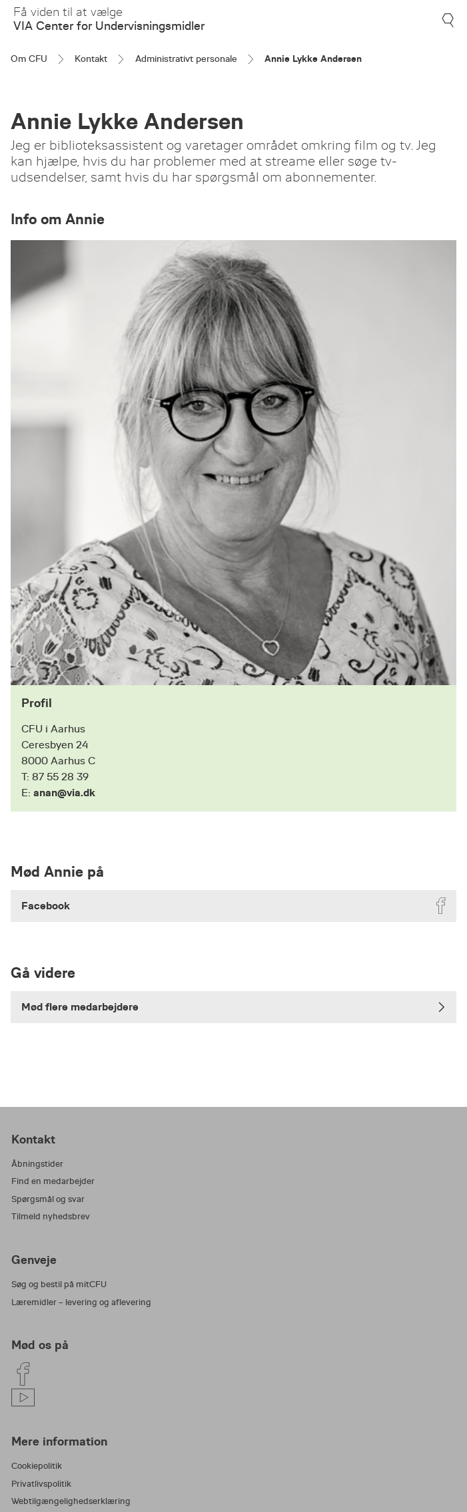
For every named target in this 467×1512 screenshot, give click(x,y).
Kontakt (91, 58)
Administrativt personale (186, 58)
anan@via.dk (64, 792)
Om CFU (29, 58)
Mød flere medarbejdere (233, 1006)
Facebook (235, 905)
